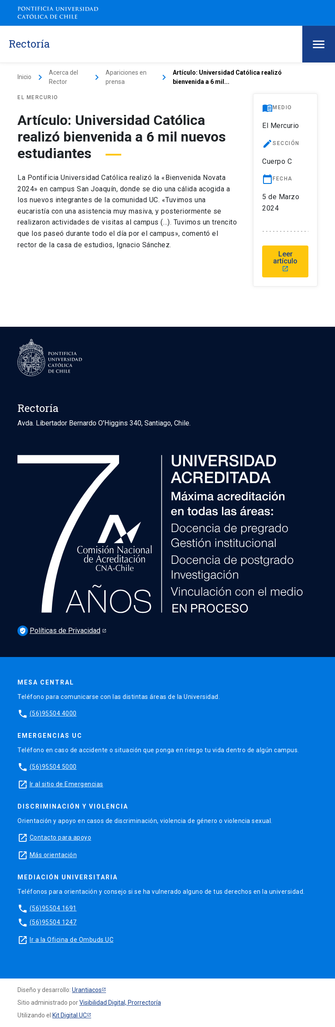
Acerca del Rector (63, 77)
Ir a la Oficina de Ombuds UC (71, 939)
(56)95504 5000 (53, 766)
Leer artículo (285, 261)
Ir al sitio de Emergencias (66, 784)
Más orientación (53, 854)
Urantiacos (87, 989)
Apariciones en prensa (126, 77)
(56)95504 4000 (53, 713)
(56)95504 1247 (53, 922)
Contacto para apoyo (61, 837)
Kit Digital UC (69, 1015)
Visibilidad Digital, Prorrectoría (120, 1002)
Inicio (24, 76)
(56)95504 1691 (53, 908)
